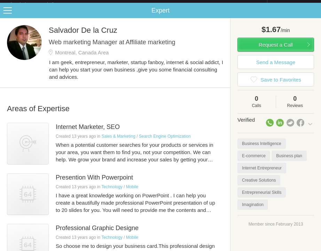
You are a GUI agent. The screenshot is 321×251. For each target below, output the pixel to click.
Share (314, 16)
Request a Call (276, 50)
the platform (39, 4)
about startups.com (292, 4)
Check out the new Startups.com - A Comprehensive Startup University (191, 4)
